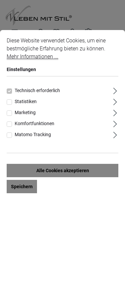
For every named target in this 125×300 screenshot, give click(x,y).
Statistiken (26, 101)
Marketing (25, 112)
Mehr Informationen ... (32, 56)
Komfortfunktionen (34, 123)
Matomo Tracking (33, 134)
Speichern (22, 186)
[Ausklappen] (115, 90)
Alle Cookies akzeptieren (62, 170)
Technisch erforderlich (37, 90)
